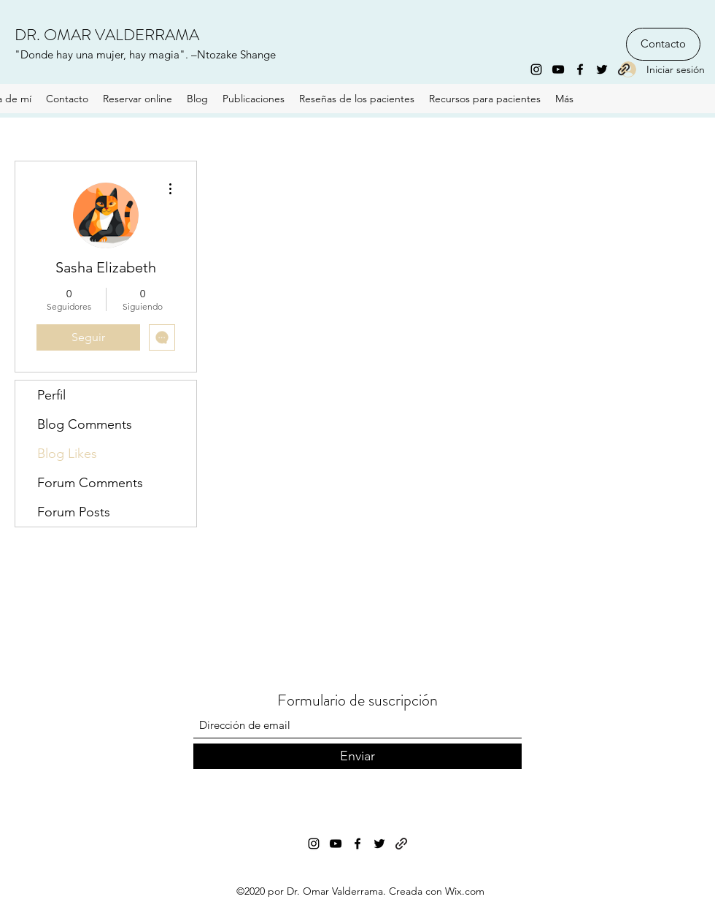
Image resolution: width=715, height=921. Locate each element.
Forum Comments (90, 483)
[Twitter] (602, 69)
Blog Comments (84, 424)
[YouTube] (558, 69)
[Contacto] (663, 44)
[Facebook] (580, 69)
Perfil (51, 395)
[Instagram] (536, 69)
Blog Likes (67, 454)
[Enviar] (357, 756)
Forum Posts (73, 512)
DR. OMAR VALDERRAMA (107, 34)
